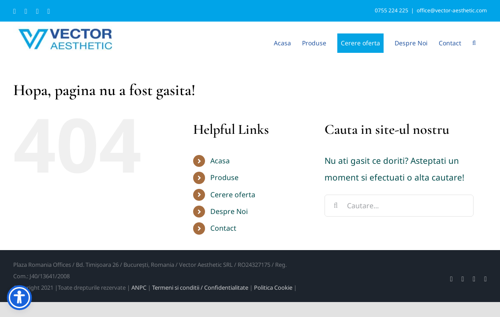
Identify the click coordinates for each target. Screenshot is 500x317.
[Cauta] (336, 206)
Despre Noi (229, 211)
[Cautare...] (399, 206)
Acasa (220, 161)
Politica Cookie (273, 287)
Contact (223, 228)
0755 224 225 (391, 10)
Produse (224, 177)
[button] (485, 42)
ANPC (138, 287)
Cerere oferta (232, 194)
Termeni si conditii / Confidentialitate (200, 287)
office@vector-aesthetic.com (452, 10)
